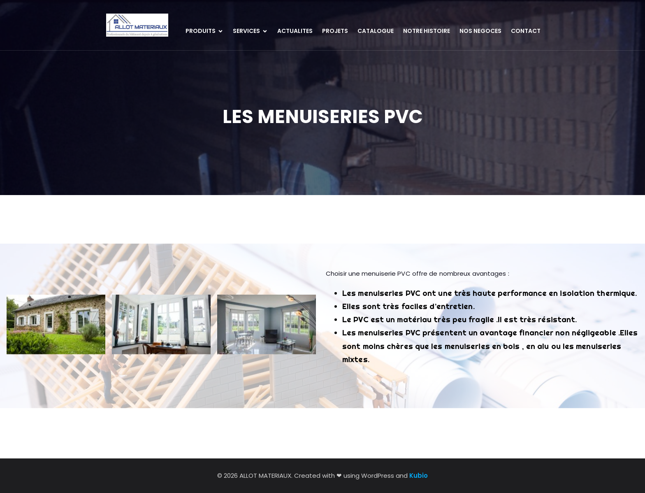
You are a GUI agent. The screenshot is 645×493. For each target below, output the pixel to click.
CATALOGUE (375, 31)
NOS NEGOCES (480, 31)
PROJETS (335, 31)
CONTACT (526, 31)
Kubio (418, 475)
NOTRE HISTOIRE (426, 31)
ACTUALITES (295, 31)
